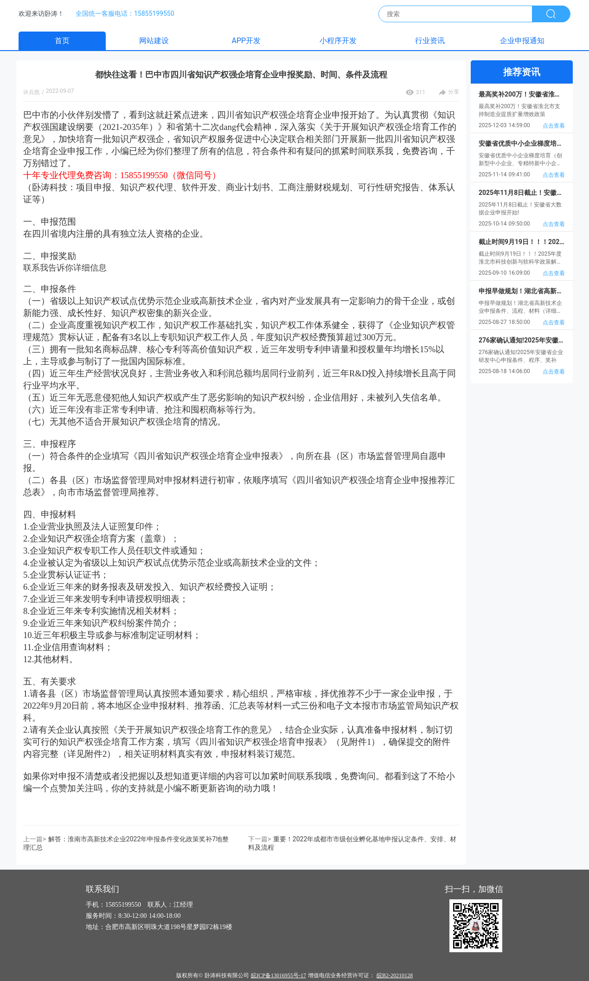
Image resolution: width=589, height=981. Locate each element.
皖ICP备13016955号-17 (278, 975)
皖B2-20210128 (395, 975)
